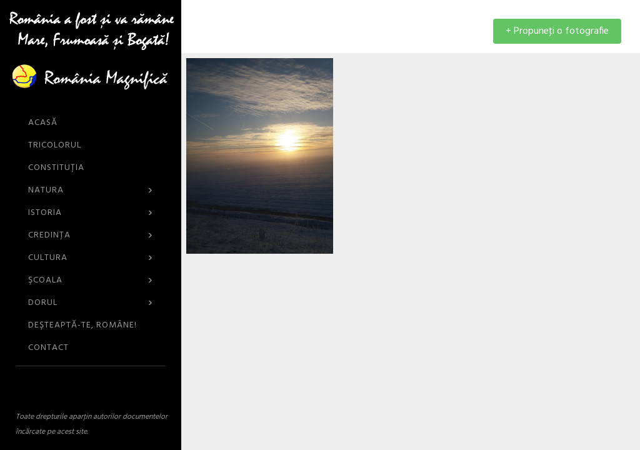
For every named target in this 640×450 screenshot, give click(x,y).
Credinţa (90, 235)
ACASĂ (43, 123)
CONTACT (48, 348)
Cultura (90, 258)
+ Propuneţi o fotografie (557, 31)
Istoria (90, 213)
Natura (90, 190)
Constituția (56, 168)
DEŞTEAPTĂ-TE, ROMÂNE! (82, 325)
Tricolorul (54, 145)
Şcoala (90, 280)
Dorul (90, 303)
